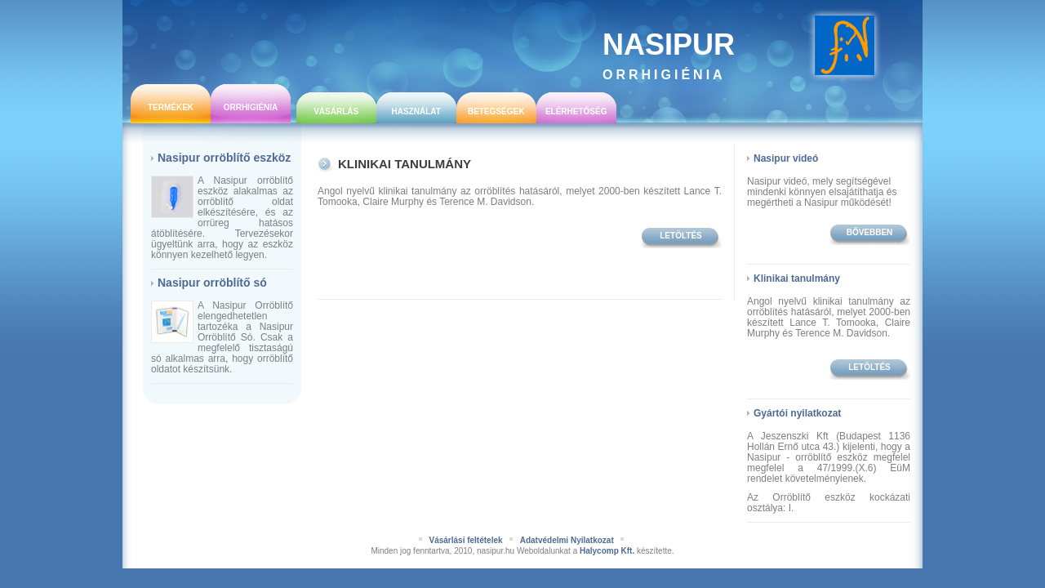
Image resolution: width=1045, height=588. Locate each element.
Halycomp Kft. (607, 550)
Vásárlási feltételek (465, 540)
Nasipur (669, 55)
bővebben (870, 232)
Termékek (170, 107)
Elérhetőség (576, 111)
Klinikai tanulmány (404, 164)
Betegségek (496, 111)
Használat (415, 111)
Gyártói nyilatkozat (797, 413)
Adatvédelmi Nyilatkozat (567, 540)
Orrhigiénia (251, 107)
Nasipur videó (786, 158)
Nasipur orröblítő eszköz (224, 157)
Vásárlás (336, 111)
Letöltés (680, 235)
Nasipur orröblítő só (212, 282)
